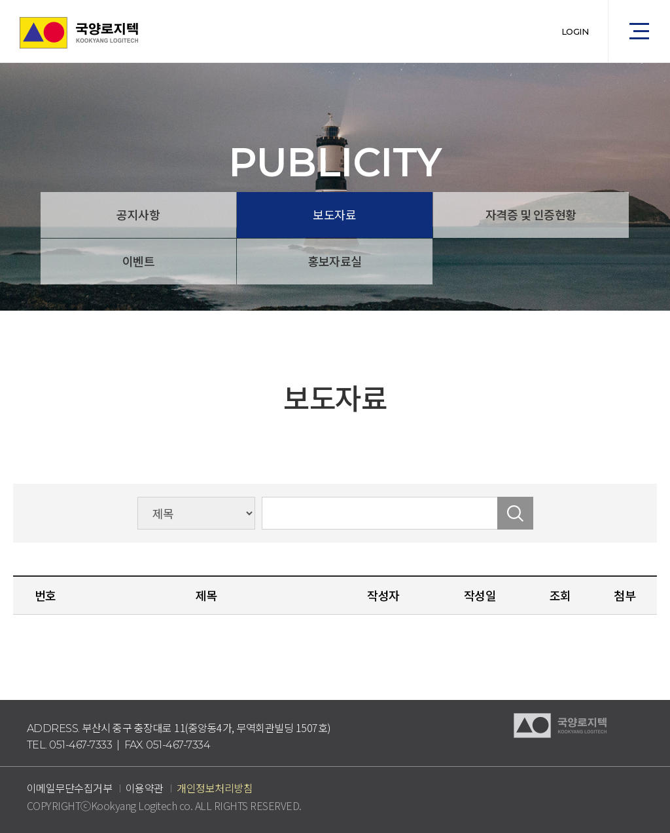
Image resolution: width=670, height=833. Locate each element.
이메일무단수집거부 (70, 788)
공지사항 (138, 214)
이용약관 (145, 788)
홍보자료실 (335, 260)
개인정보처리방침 (215, 788)
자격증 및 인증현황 (530, 214)
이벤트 (138, 260)
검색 (515, 513)
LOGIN (575, 31)
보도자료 (334, 214)
